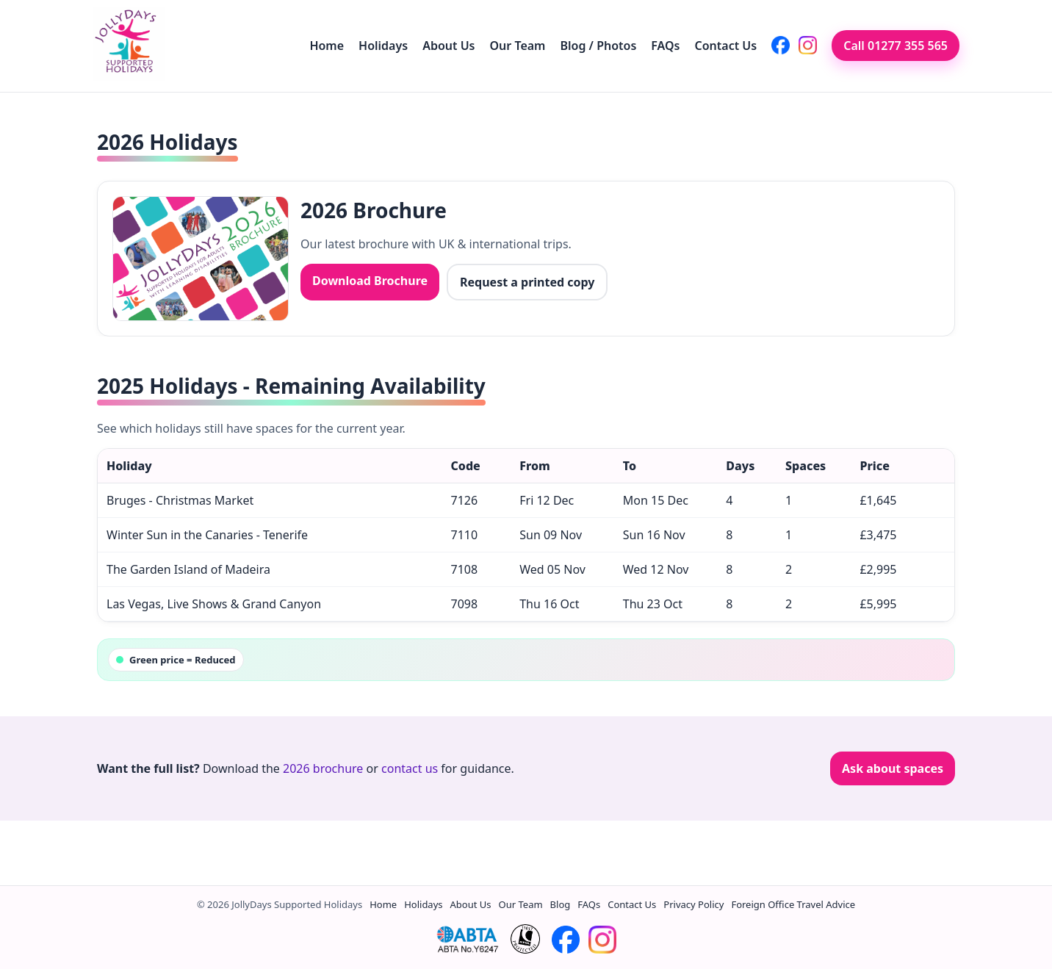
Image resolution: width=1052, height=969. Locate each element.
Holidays (383, 45)
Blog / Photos (598, 45)
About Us (448, 45)
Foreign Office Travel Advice (793, 904)
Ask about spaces (892, 768)
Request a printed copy (527, 282)
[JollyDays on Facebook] (780, 45)
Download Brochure (370, 281)
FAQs (665, 45)
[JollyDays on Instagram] (808, 45)
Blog (560, 904)
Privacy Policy (693, 904)
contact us (409, 768)
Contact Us (726, 45)
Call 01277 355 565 (895, 45)
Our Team (518, 45)
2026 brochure (323, 768)
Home (326, 45)
